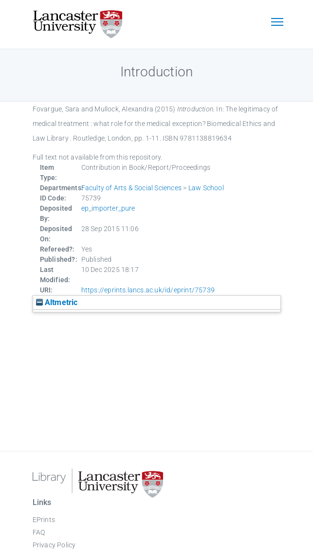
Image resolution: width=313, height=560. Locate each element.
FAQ (39, 532)
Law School (206, 188)
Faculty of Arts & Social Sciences (131, 188)
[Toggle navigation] (277, 23)
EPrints (44, 520)
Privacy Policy (54, 545)
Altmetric (57, 302)
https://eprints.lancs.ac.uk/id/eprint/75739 (148, 290)
